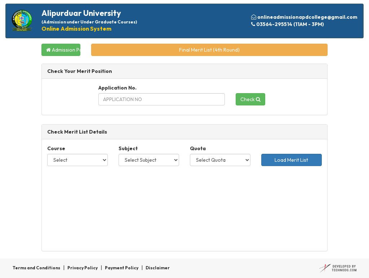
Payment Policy (121, 267)
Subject (128, 148)
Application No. (117, 87)
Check (250, 99)
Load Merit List (291, 160)
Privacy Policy (82, 267)
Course (56, 148)
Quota (198, 148)
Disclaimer (158, 267)
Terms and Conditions (36, 267)
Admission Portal (63, 50)
